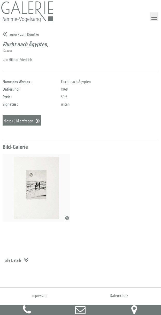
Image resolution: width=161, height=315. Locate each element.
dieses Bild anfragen (18, 121)
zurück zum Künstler (24, 34)
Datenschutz (119, 295)
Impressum (39, 295)
